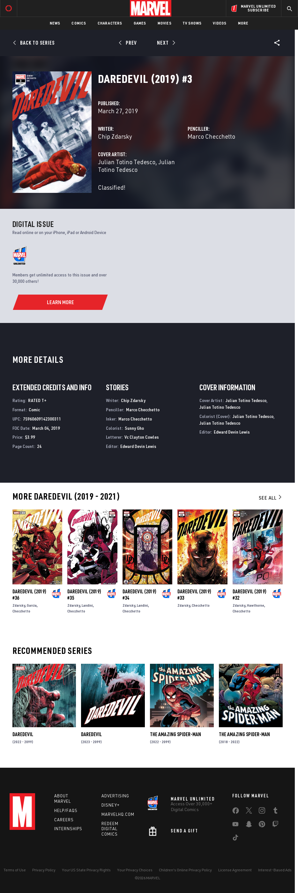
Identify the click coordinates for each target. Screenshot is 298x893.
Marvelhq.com (117, 814)
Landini (87, 605)
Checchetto (21, 611)
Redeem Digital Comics (109, 829)
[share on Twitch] (275, 825)
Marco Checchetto (211, 136)
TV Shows (192, 23)
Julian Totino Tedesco (126, 161)
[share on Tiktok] (235, 839)
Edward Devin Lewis (138, 446)
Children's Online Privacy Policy (185, 869)
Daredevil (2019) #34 (139, 594)
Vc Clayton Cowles (141, 437)
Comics (78, 23)
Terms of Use (15, 869)
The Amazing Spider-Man (175, 734)
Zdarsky (18, 605)
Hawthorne (255, 605)
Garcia (32, 605)
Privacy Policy (44, 869)
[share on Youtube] (235, 825)
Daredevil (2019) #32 (249, 594)
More (243, 23)
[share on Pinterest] (262, 825)
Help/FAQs (66, 810)
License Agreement (235, 869)
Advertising (115, 795)
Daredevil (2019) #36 (29, 594)
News (55, 23)
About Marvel (62, 798)
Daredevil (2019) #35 (84, 594)
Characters (110, 23)
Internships (68, 828)
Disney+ (110, 805)
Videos (219, 23)
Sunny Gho (134, 428)
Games (140, 23)
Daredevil (22, 734)
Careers (64, 819)
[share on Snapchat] (249, 825)
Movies (164, 23)
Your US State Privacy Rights (86, 869)
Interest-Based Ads (275, 869)
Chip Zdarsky (115, 136)
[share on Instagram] (262, 812)
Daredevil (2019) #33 (194, 594)
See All (270, 497)
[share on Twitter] (249, 812)
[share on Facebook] (235, 812)
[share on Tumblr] (275, 812)
